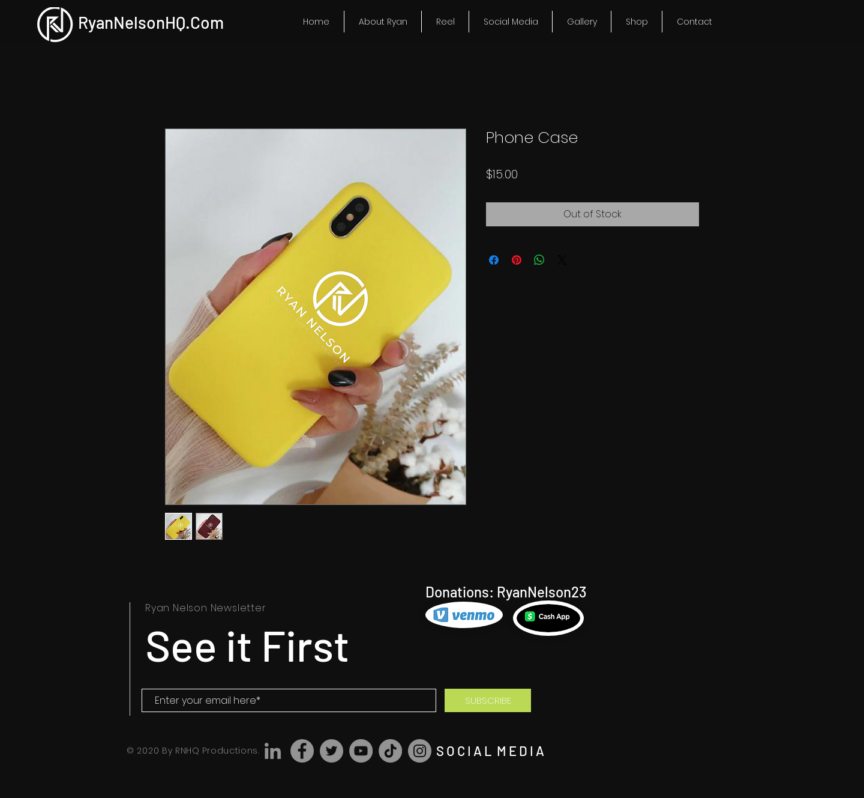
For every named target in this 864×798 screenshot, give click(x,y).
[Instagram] (419, 751)
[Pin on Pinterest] (516, 260)
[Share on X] (562, 260)
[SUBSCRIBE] (488, 700)
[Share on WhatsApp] (539, 260)
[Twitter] (331, 751)
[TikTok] (390, 751)
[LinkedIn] (272, 751)
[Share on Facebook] (494, 260)
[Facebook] (302, 751)
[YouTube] (361, 751)
